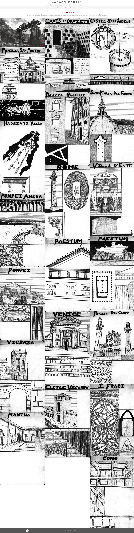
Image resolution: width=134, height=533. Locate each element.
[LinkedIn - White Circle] (27, 530)
